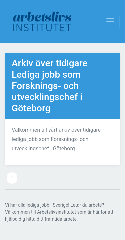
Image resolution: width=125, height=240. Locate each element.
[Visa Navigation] (110, 21)
